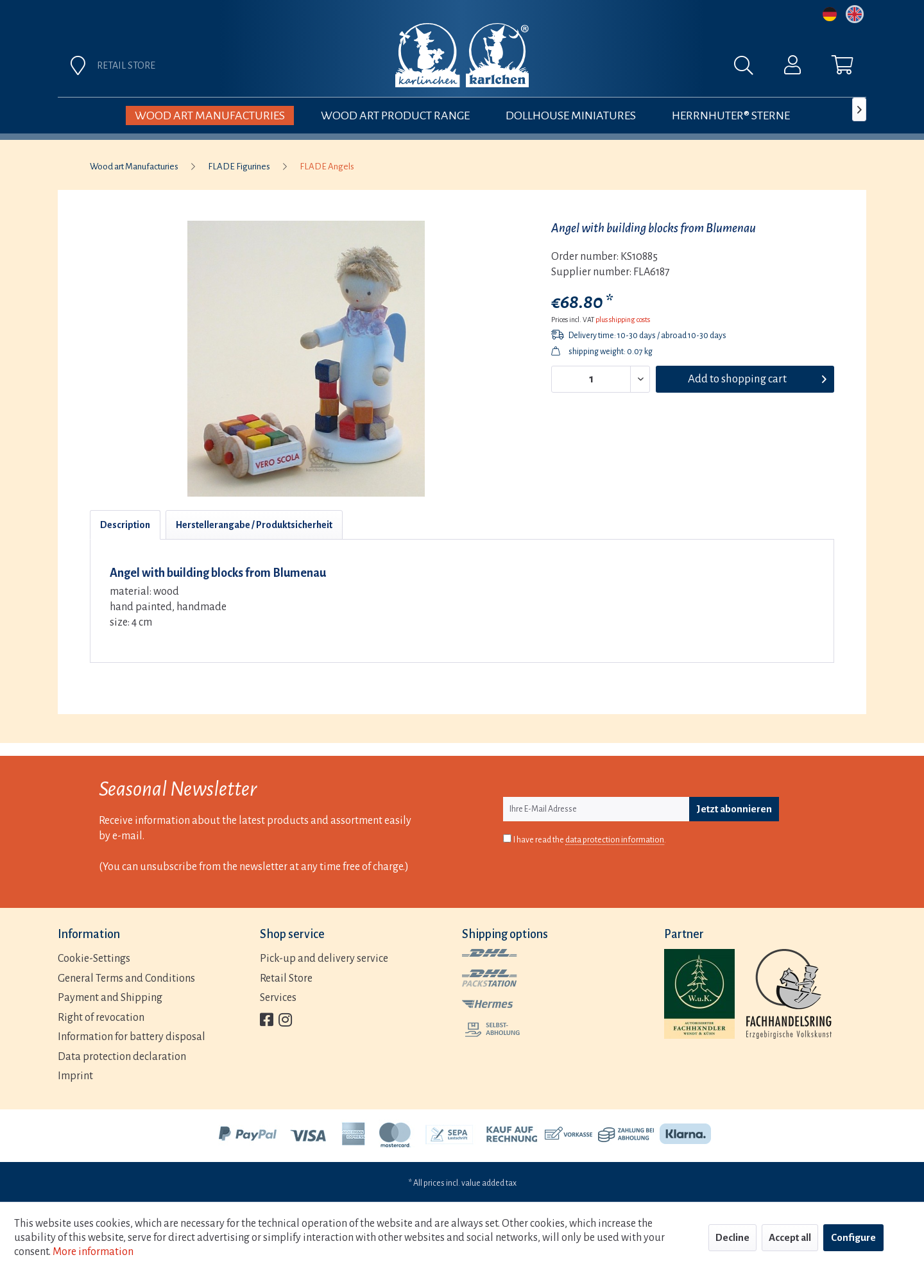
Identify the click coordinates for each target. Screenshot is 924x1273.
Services (278, 998)
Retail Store (286, 978)
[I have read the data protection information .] (507, 838)
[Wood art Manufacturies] (210, 115)
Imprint (75, 1076)
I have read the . (589, 840)
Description (125, 525)
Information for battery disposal (131, 1037)
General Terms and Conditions (126, 978)
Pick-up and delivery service (324, 958)
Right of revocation (101, 1017)
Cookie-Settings (94, 958)
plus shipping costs (622, 319)
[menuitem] (604, 68)
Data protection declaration (122, 1057)
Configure (853, 1237)
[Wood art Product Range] (395, 115)
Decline (732, 1237)
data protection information (614, 839)
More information (93, 1252)
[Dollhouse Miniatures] (571, 115)
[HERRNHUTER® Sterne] (731, 115)
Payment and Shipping (110, 998)
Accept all (790, 1237)
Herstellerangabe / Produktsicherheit (254, 525)
